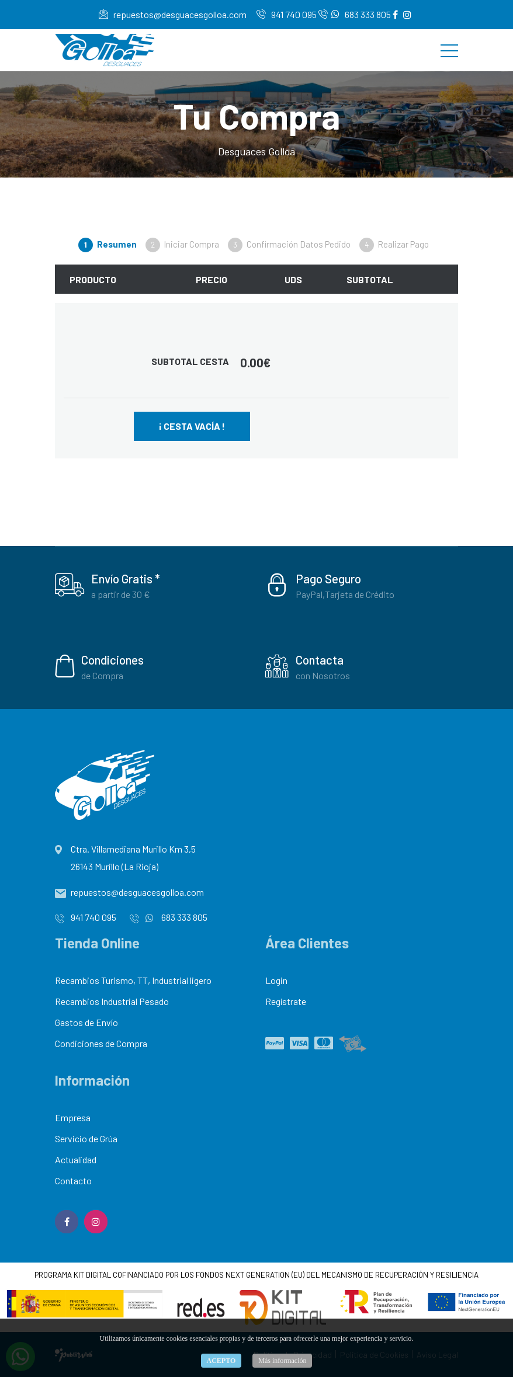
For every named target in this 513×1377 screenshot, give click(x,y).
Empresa (73, 1117)
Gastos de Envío (86, 1022)
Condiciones (112, 659)
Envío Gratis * (125, 578)
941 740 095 (286, 14)
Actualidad (75, 1159)
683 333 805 (354, 14)
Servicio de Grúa (86, 1138)
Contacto (73, 1180)
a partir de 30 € (120, 594)
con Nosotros (323, 675)
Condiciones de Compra (101, 1043)
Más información (282, 1361)
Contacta (320, 659)
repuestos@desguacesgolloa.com (173, 14)
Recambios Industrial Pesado (112, 1001)
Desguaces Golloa (256, 151)
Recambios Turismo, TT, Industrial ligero (133, 980)
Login (276, 980)
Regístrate (285, 1001)
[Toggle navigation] (449, 50)
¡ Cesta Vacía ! (192, 426)
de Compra (102, 675)
